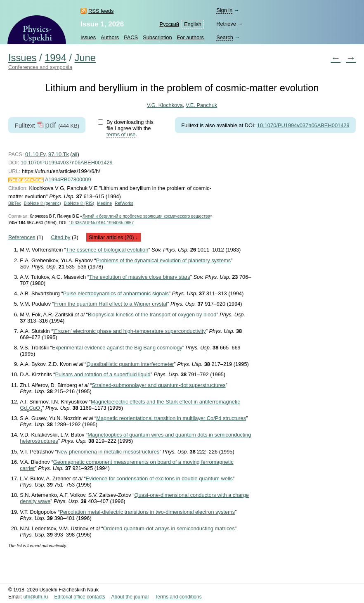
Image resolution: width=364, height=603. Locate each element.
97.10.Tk (58, 154)
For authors (190, 37)
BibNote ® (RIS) (79, 203)
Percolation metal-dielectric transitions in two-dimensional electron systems (147, 512)
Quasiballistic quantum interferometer (130, 364)
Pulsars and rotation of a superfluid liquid (103, 374)
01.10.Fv (35, 154)
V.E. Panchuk (201, 105)
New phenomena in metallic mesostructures (108, 452)
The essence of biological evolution (107, 250)
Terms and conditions (178, 597)
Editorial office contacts (79, 597)
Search (224, 37)
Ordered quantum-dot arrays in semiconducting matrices (168, 528)
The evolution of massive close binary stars (139, 277)
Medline (104, 203)
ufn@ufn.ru (36, 597)
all (75, 154)
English (192, 24)
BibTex (14, 203)
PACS (131, 37)
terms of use (120, 134)
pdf (50, 125)
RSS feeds (100, 11)
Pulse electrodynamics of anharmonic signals (116, 293)
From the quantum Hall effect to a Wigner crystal (110, 304)
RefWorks (124, 203)
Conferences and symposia (40, 67)
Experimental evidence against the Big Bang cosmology (117, 347)
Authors (110, 37)
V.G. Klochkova (165, 105)
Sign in (224, 10)
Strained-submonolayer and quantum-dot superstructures (158, 385)
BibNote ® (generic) (42, 203)
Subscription (157, 37)
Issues (88, 37)
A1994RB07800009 (68, 179)
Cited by (61, 237)
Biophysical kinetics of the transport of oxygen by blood (152, 314)
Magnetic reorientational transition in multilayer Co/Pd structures (171, 418)
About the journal (130, 597)
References (21, 237)
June (85, 57)
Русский (169, 24)
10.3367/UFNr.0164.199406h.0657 (101, 223)
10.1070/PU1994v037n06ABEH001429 (303, 125)
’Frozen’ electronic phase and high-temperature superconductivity (129, 331)
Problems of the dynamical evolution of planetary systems (163, 260)
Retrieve (226, 24)
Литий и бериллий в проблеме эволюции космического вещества (146, 216)
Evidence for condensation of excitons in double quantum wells (159, 478)
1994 (55, 57)
